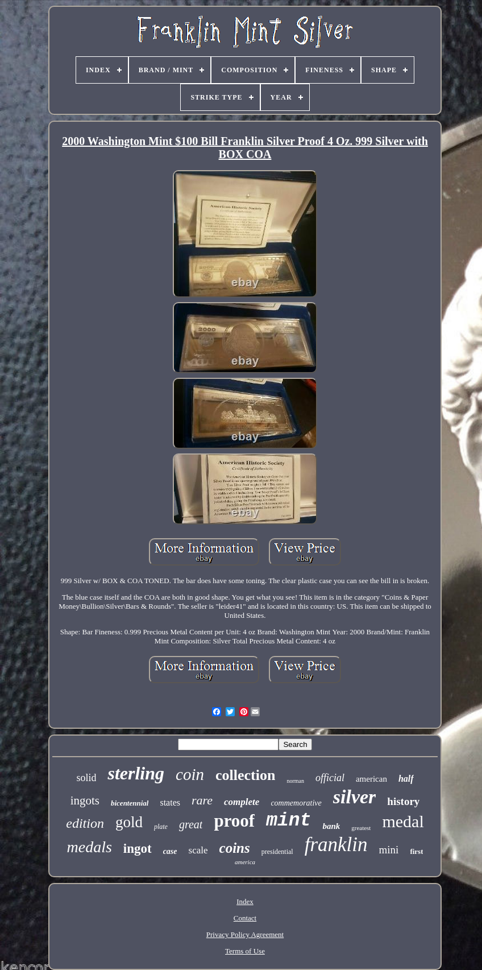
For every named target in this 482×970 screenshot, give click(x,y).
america (245, 861)
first (416, 851)
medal (402, 821)
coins (234, 848)
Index (245, 901)
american (371, 778)
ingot (137, 848)
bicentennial (129, 803)
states (170, 802)
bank (331, 826)
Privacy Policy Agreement (245, 934)
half (406, 778)
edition (85, 823)
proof (234, 821)
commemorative (296, 803)
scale (198, 850)
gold (129, 822)
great (190, 824)
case (170, 851)
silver (354, 796)
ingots (84, 800)
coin (190, 774)
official (329, 777)
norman (295, 781)
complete (241, 801)
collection (245, 775)
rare (202, 800)
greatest (361, 827)
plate (161, 827)
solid (86, 777)
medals (89, 847)
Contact (245, 918)
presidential (277, 852)
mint (288, 820)
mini (389, 850)
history (403, 801)
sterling (135, 773)
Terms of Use (245, 951)
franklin (336, 844)
